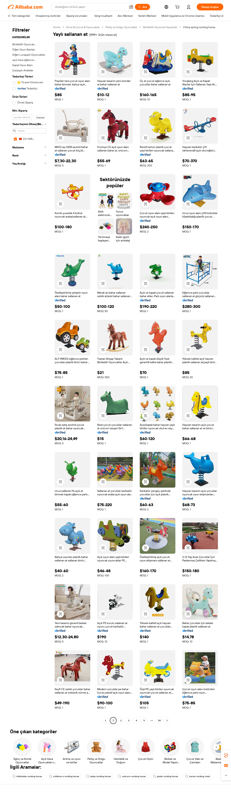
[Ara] (142, 7)
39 (159, 720)
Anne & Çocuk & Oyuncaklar (83, 27)
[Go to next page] (167, 720)
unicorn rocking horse (132, 776)
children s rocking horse (64, 776)
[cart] (178, 7)
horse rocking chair (197, 776)
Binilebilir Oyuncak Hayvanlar (160, 27)
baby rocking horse (98, 776)
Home (56, 27)
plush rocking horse (165, 776)
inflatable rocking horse (27, 776)
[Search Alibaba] (90, 7)
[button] (131, 7)
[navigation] (29, 374)
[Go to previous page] (105, 720)
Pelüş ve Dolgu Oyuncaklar (121, 27)
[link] (226, 755)
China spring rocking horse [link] (199, 27)
